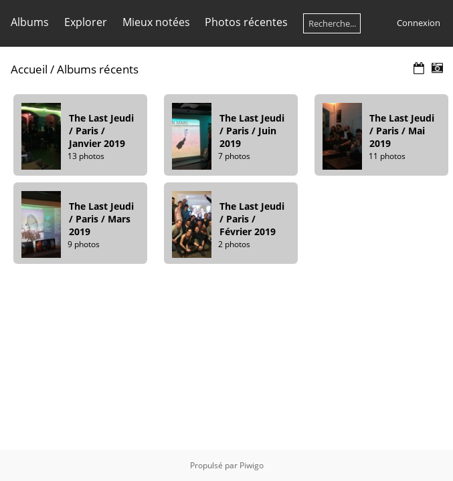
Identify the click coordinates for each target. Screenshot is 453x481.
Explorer (85, 22)
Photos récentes (246, 22)
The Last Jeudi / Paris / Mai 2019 (401, 131)
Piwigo (252, 465)
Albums (30, 22)
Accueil (29, 69)
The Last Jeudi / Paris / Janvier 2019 (101, 131)
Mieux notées (156, 22)
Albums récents (98, 69)
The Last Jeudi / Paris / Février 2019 (251, 219)
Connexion (418, 23)
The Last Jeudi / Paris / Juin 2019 (251, 131)
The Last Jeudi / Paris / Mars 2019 (101, 219)
